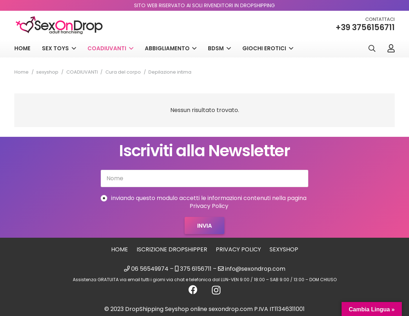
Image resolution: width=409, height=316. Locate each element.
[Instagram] (216, 290)
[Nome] (204, 178)
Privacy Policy (238, 249)
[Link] (391, 48)
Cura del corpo (123, 72)
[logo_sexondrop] (59, 25)
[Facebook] (193, 289)
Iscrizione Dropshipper (172, 249)
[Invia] (204, 225)
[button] (371, 49)
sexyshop (47, 72)
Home (21, 72)
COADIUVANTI (82, 72)
